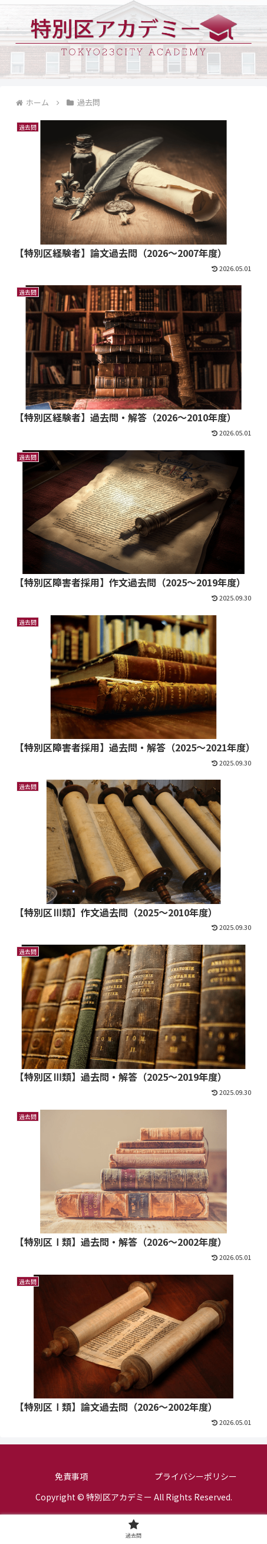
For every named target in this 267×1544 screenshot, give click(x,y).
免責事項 (71, 1476)
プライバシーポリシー (195, 1476)
